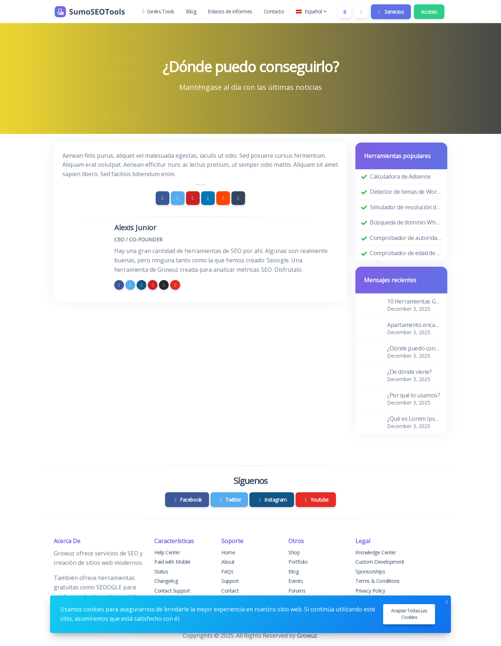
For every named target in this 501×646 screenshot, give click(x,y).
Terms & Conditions (377, 580)
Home (228, 552)
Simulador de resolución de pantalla (406, 207)
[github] (164, 285)
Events (295, 580)
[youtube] (175, 285)
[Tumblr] (238, 198)
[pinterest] (153, 285)
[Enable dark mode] (361, 11)
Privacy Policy (370, 590)
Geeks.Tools (158, 11)
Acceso (429, 11)
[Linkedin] (208, 198)
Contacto (274, 11)
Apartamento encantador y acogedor (414, 325)
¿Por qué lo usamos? (413, 395)
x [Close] (446, 600)
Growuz (307, 636)
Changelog (166, 580)
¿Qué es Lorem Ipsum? (414, 419)
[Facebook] (162, 198)
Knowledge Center (375, 552)
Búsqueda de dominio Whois (406, 222)
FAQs (227, 571)
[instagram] (141, 285)
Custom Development (379, 561)
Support (230, 580)
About (228, 561)
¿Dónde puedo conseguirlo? (414, 348)
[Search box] (344, 11)
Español (311, 11)
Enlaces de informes (230, 11)
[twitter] (130, 285)
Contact (230, 590)
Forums (297, 590)
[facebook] (119, 285)
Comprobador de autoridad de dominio (406, 238)
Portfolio (297, 561)
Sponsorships (370, 571)
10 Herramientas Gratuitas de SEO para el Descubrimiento (414, 301)
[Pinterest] (193, 198)
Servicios (390, 11)
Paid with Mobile (172, 561)
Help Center (167, 552)
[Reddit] (223, 198)
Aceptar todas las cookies (409, 614)
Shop (294, 552)
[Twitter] (178, 198)
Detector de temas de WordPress (406, 192)
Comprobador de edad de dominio (406, 253)
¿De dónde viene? (409, 372)
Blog (191, 11)
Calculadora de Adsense (400, 176)
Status (161, 571)
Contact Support (172, 590)
